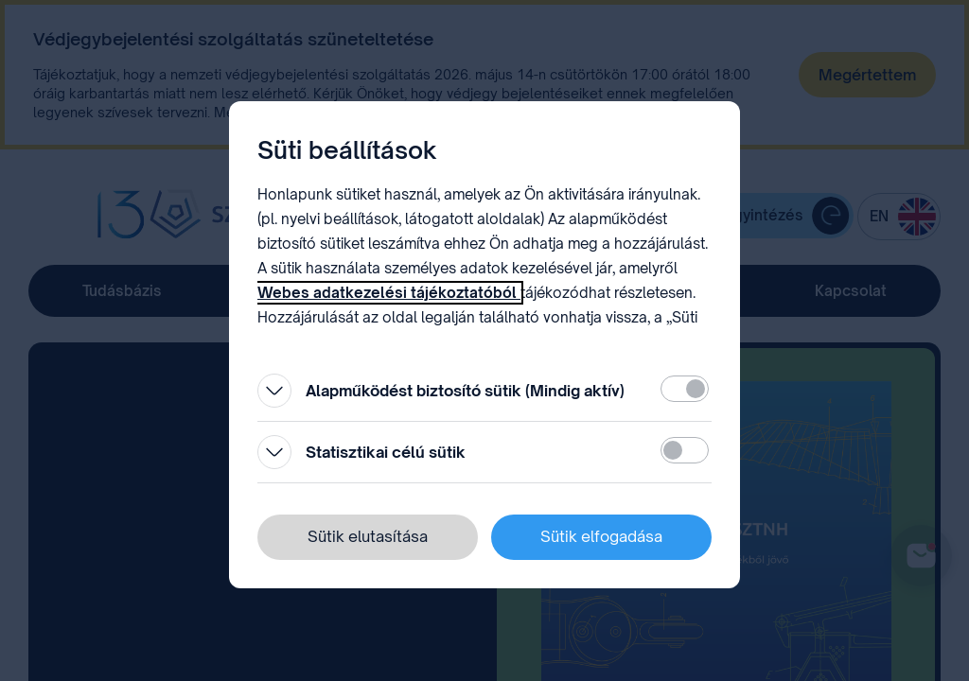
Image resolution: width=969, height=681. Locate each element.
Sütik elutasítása (368, 536)
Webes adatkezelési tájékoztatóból (388, 293)
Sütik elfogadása (601, 536)
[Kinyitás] (274, 391)
